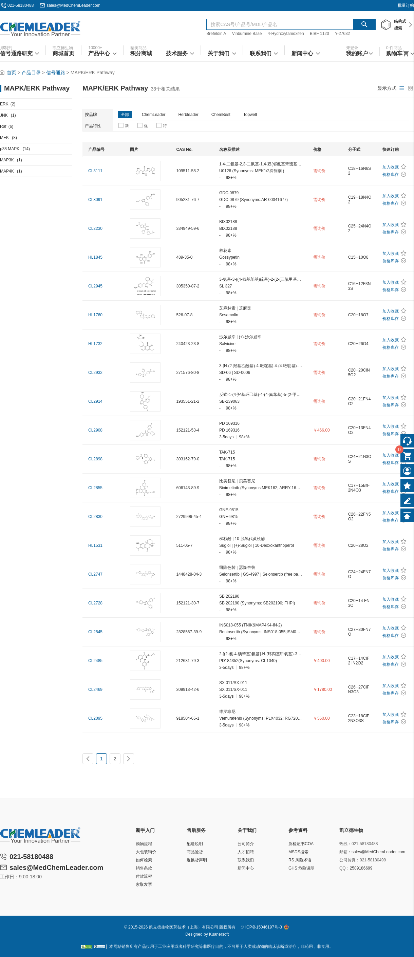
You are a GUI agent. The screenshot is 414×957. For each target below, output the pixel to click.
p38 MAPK (15, 148)
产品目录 (31, 72)
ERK (7, 104)
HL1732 (95, 343)
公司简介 (246, 843)
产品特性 (93, 125)
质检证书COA (301, 843)
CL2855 (95, 487)
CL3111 (95, 170)
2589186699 (361, 868)
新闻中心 (246, 868)
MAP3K (11, 160)
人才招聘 (246, 852)
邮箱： (345, 852)
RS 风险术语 (300, 860)
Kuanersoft (219, 934)
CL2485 (95, 660)
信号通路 (55, 72)
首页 (11, 72)
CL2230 (95, 228)
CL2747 (95, 574)
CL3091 (95, 199)
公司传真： (349, 860)
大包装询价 (146, 852)
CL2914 (95, 401)
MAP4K (11, 171)
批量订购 (406, 5)
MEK (8, 137)
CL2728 (95, 603)
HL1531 (95, 545)
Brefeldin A (216, 33)
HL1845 (95, 257)
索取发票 (144, 884)
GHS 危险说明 (301, 868)
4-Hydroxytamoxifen (286, 33)
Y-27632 (342, 33)
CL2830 (95, 516)
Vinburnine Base (247, 33)
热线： (345, 843)
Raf (6, 126)
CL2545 (95, 632)
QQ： (344, 868)
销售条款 (144, 868)
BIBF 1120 (320, 33)
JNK (8, 115)
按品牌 (91, 114)
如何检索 (144, 860)
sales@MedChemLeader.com (73, 5)
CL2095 (95, 718)
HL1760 (95, 315)
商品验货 (195, 852)
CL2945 (95, 286)
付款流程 (144, 876)
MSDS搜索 (298, 852)
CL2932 (95, 372)
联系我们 (246, 860)
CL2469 (95, 689)
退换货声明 (197, 860)
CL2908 (95, 430)
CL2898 (95, 459)
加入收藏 (390, 167)
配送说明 (195, 843)
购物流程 (144, 843)
